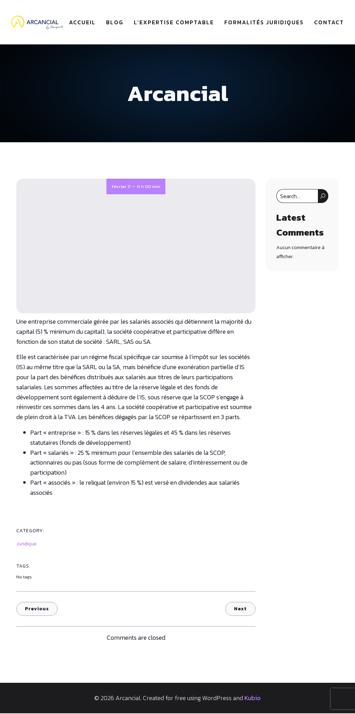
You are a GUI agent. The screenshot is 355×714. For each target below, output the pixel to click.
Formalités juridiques (264, 22)
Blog (114, 22)
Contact (329, 22)
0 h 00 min (148, 187)
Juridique (26, 544)
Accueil (82, 22)
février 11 (121, 187)
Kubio (252, 698)
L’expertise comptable (174, 22)
